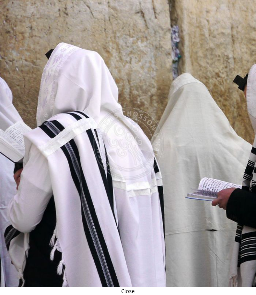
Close (128, 291)
